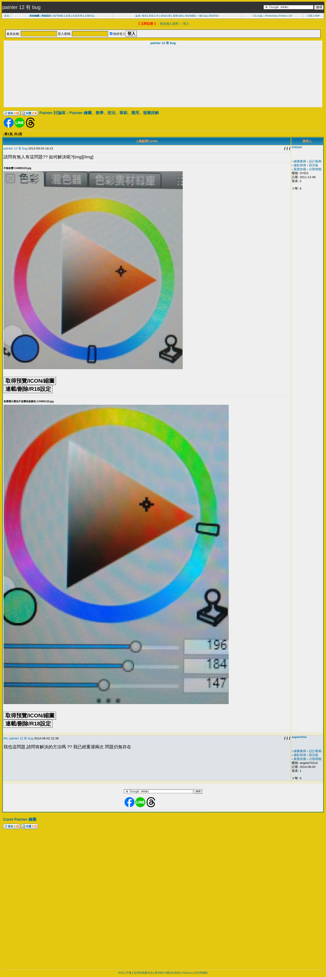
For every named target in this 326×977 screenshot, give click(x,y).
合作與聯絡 (201, 972)
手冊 (128, 972)
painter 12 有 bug (163, 43)
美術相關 (190, 15)
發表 (144, 15)
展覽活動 (178, 15)
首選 (67, 15)
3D (290, 15)
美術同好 (214, 15)
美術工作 (154, 15)
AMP (317, 15)
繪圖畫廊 (300, 161)
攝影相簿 (300, 165)
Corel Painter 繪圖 (19, 819)
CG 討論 (257, 15)
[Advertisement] (163, 77)
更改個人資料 (169, 23)
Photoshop (271, 15)
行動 (309, 15)
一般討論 (202, 15)
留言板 (313, 165)
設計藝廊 (315, 161)
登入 (186, 23)
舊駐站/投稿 (172, 972)
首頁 (6, 15)
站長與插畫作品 (143, 972)
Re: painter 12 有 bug (18, 738)
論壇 (137, 15)
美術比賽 (166, 15)
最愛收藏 (300, 169)
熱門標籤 (58, 15)
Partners (187, 972)
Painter (283, 15)
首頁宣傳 (77, 15)
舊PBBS (160, 972)
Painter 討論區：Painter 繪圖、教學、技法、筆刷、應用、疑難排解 (99, 113)
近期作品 (89, 15)
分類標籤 (315, 169)
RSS (121, 972)
